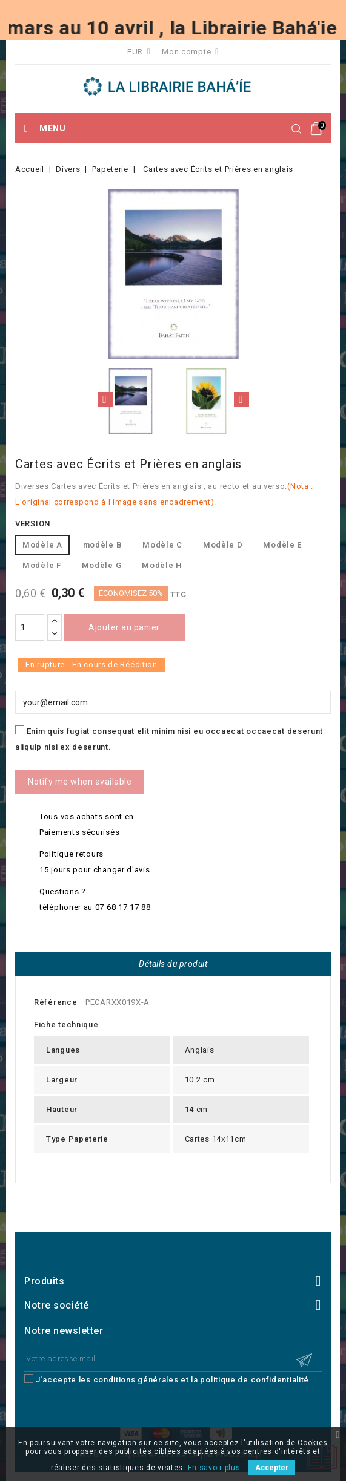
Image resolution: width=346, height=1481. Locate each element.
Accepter (271, 1467)
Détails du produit (173, 964)
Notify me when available (79, 781)
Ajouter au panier (124, 627)
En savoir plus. (215, 1467)
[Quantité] (29, 627)
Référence (55, 1002)
